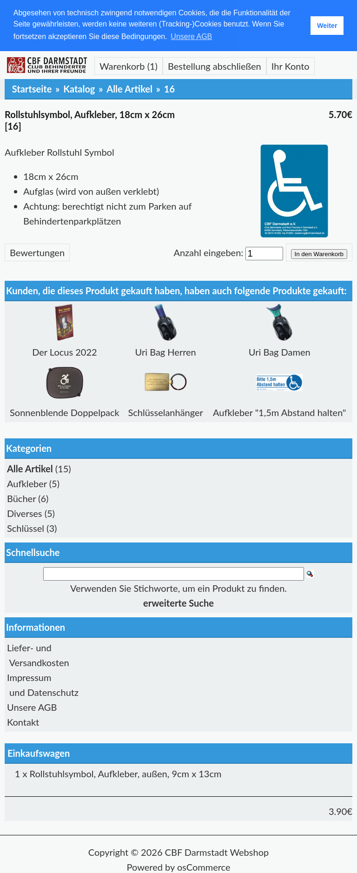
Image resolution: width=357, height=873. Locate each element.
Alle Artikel (129, 87)
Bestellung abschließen (214, 65)
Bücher (21, 497)
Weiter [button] (327, 25)
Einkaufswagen (38, 752)
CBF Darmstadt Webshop (217, 851)
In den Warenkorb (319, 253)
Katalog (79, 87)
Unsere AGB (32, 706)
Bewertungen (37, 251)
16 (169, 87)
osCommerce (204, 866)
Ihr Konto (290, 65)
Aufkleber (27, 482)
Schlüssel (25, 527)
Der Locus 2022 (64, 351)
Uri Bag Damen (280, 351)
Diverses (24, 512)
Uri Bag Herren (165, 351)
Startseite (32, 87)
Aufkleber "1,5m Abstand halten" (279, 411)
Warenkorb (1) (128, 65)
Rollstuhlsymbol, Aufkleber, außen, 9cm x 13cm (126, 773)
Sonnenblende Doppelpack (64, 411)
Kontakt (23, 721)
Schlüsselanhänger (165, 411)
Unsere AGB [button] (191, 36)
